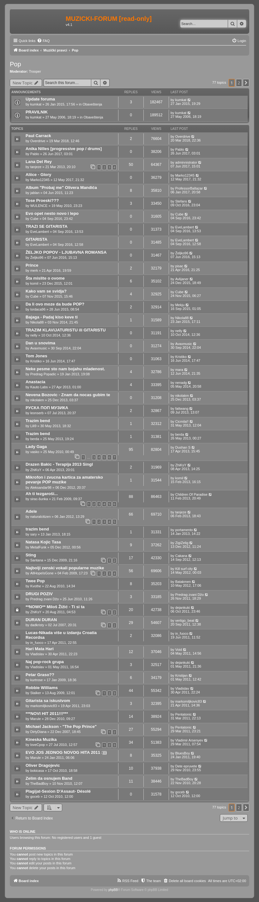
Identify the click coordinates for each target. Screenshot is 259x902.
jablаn (34, 193)
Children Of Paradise (191, 494)
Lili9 (33, 426)
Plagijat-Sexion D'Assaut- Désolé (58, 791)
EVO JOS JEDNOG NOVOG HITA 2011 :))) (66, 752)
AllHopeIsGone (42, 573)
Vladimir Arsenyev (189, 740)
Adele (31, 511)
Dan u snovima (40, 343)
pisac (179, 266)
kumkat (35, 104)
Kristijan (181, 675)
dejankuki (182, 607)
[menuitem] (43, 41)
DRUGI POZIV (39, 593)
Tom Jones (36, 356)
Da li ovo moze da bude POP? (55, 304)
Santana (36, 560)
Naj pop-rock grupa (45, 661)
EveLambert (39, 231)
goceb (35, 796)
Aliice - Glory (38, 174)
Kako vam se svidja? (46, 291)
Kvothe (35, 586)
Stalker (35, 693)
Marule (35, 719)
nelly (34, 335)
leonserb (37, 413)
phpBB (113, 890)
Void (178, 649)
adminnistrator (186, 162)
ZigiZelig (182, 543)
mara (179, 370)
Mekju (179, 305)
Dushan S (182, 447)
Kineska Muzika (41, 739)
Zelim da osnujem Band (49, 778)
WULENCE (39, 206)
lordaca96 (37, 309)
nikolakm (37, 400)
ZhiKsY (35, 470)
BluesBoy (182, 753)
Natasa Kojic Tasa (43, 542)
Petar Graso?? (40, 674)
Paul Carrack (38, 135)
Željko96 (37, 257)
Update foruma (40, 99)
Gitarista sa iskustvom (48, 700)
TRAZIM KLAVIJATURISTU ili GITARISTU (65, 330)
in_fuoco (37, 643)
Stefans (181, 201)
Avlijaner (182, 279)
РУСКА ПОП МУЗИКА (47, 407)
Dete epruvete (186, 766)
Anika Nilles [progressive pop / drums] (64, 148)
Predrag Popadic (43, 374)
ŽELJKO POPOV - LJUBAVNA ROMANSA (66, 252)
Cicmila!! (182, 421)
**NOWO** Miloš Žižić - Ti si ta (55, 606)
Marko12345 (40, 180)
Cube (34, 219)
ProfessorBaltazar (189, 188)
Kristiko (36, 361)
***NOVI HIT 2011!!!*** (47, 713)
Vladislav (37, 654)
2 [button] (239, 83)
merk (34, 270)
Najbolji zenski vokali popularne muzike (65, 568)
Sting (31, 555)
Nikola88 (37, 322)
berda (34, 439)
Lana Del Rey (39, 161)
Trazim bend (38, 420)
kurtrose (36, 680)
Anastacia (35, 381)
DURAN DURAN (41, 619)
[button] (246, 83)
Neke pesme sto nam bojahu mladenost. (65, 368)
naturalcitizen (40, 516)
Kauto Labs (39, 387)
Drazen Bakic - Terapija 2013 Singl (59, 464)
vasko (34, 452)
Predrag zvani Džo (44, 599)
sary (33, 534)
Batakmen (183, 582)
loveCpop (37, 745)
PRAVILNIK (37, 112)
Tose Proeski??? (42, 200)
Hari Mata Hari (40, 648)
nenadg (181, 382)
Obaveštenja (92, 104)
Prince (32, 265)
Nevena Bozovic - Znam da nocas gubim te (68, 394)
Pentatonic (183, 714)
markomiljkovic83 (43, 706)
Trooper (35, 71)
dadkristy (37, 625)
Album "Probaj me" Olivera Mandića (61, 187)
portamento (184, 530)
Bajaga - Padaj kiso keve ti (52, 317)
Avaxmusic (38, 348)
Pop (15, 64)
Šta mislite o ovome (45, 278)
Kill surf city (184, 569)
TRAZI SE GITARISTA (47, 226)
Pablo (34, 154)
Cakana (181, 556)
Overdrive (37, 141)
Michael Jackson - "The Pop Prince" (61, 726)
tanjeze (35, 167)
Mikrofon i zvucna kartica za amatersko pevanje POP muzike (64, 479)
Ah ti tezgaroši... (42, 493)
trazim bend (37, 529)
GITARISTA (36, 239)
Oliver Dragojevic (43, 765)
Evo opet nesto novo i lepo (52, 213)
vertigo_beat (185, 620)
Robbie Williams (42, 687)
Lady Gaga (36, 446)
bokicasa (37, 770)
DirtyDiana (38, 732)
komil (34, 283)
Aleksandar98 (40, 487)
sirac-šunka (39, 499)
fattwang (182, 408)
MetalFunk (38, 547)
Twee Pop (35, 580)
